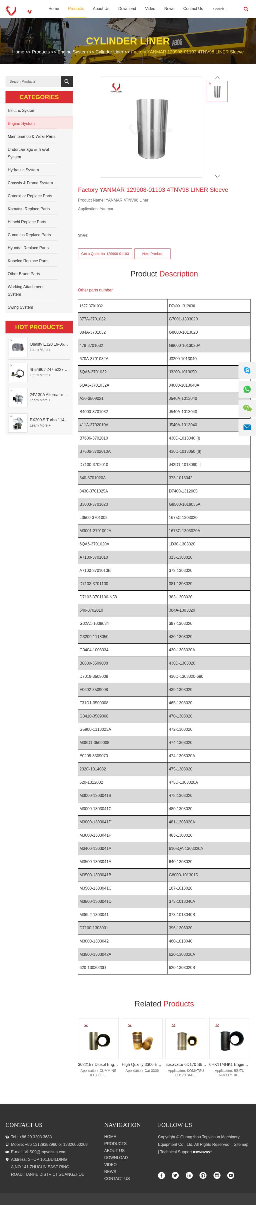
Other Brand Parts (24, 274)
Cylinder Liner (109, 51)
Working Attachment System (26, 290)
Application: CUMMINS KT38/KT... (98, 1073)
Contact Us (193, 8)
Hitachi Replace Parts (27, 222)
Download (127, 8)
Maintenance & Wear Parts (32, 136)
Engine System (73, 51)
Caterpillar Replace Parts (30, 196)
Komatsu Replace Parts (29, 209)
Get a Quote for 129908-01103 (105, 254)
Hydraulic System (23, 170)
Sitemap (241, 1144)
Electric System (21, 110)
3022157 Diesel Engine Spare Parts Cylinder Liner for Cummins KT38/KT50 (98, 1064)
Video (150, 8)
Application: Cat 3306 (142, 1071)
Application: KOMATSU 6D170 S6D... (186, 1073)
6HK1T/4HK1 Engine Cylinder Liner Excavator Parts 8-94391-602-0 (229, 1064)
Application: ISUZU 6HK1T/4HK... (229, 1073)
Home (53, 8)
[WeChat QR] (247, 408)
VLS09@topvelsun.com (45, 1152)
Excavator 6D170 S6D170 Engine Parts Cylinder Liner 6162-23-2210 (186, 1064)
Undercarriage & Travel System (28, 153)
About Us (101, 8)
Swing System (20, 307)
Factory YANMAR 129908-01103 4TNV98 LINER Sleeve (187, 51)
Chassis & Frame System (30, 183)
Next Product (152, 254)
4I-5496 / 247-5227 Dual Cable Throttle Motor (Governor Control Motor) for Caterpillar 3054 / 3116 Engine (50, 369)
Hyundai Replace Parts (28, 248)
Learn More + (40, 350)
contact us (24, 1125)
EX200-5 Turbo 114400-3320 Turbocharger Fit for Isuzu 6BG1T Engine (50, 420)
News (169, 8)
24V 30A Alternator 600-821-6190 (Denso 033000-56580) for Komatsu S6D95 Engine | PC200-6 (50, 395)
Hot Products (39, 327)
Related (164, 1003)
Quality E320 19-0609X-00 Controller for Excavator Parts (50, 344)
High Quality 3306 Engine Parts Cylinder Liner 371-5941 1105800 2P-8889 (142, 1064)
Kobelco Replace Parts (28, 261)
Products (76, 8)
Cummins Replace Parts (29, 235)
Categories (39, 97)
